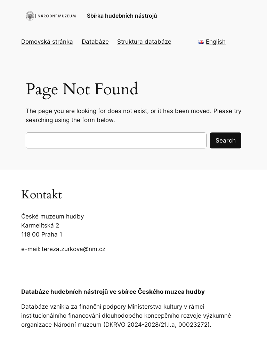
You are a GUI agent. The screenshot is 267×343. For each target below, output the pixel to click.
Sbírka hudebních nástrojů (122, 15)
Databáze (95, 41)
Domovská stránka (47, 41)
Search (226, 140)
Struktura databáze (144, 41)
